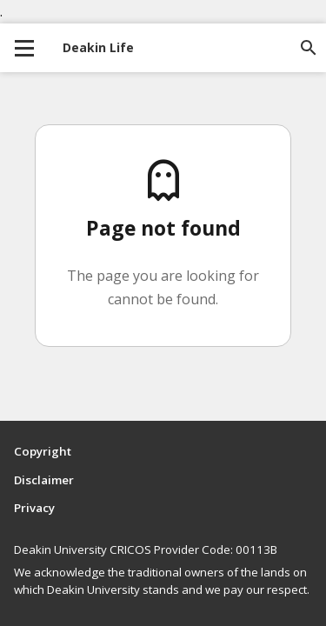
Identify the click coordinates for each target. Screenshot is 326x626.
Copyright (42, 451)
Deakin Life (98, 47)
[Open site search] (308, 47)
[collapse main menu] (24, 47)
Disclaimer (44, 480)
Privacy (34, 508)
